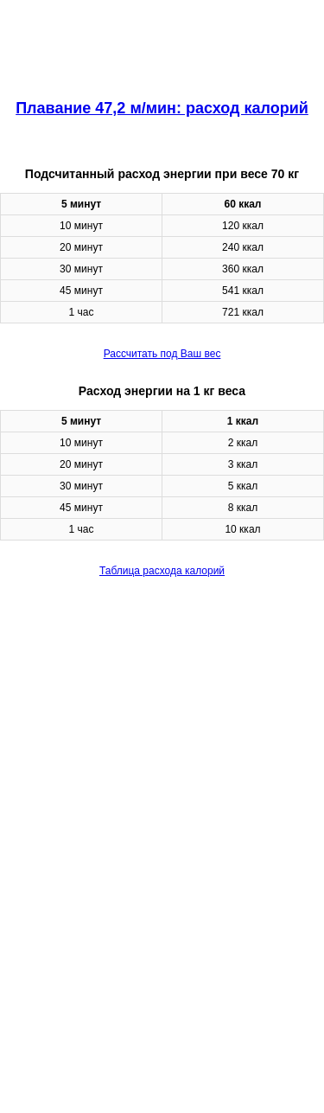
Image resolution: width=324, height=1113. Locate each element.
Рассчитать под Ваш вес (162, 354)
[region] (162, 43)
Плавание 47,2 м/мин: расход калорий (162, 108)
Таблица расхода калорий (162, 571)
